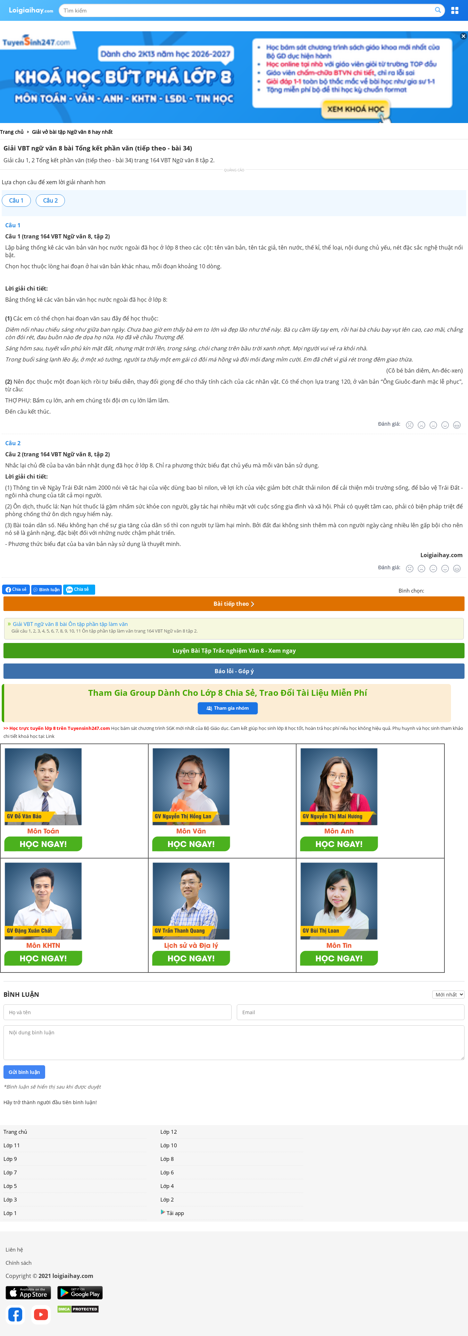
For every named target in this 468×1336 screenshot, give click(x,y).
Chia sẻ (16, 589)
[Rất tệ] (409, 425)
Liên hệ (14, 1249)
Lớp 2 (167, 1199)
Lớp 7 (10, 1172)
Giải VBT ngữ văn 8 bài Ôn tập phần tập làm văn (70, 623)
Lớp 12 (168, 1131)
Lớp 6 (167, 1172)
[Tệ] (421, 425)
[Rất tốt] (456, 425)
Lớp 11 (11, 1145)
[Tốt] (445, 425)
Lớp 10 (168, 1145)
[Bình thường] (433, 425)
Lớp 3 (10, 1199)
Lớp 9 (10, 1158)
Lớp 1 (10, 1212)
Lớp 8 (167, 1158)
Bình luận (46, 589)
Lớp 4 (167, 1185)
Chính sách (19, 1262)
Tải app (172, 1212)
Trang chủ (15, 1131)
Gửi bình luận (24, 1072)
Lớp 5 (10, 1185)
